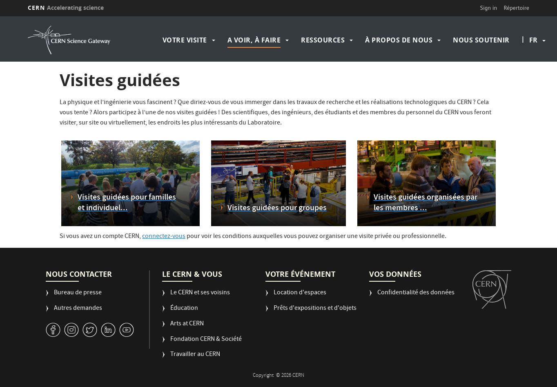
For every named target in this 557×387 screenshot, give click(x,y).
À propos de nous (398, 40)
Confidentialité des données (416, 293)
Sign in (488, 7)
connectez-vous (163, 237)
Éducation (184, 309)
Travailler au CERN (195, 355)
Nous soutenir (481, 40)
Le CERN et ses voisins (200, 293)
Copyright (264, 376)
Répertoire (516, 7)
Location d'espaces (300, 293)
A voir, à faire (254, 40)
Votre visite (185, 40)
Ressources (323, 40)
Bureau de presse (78, 293)
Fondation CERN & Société (206, 340)
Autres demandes (78, 309)
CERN (66, 7)
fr (533, 40)
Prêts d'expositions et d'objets (315, 309)
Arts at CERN (187, 324)
